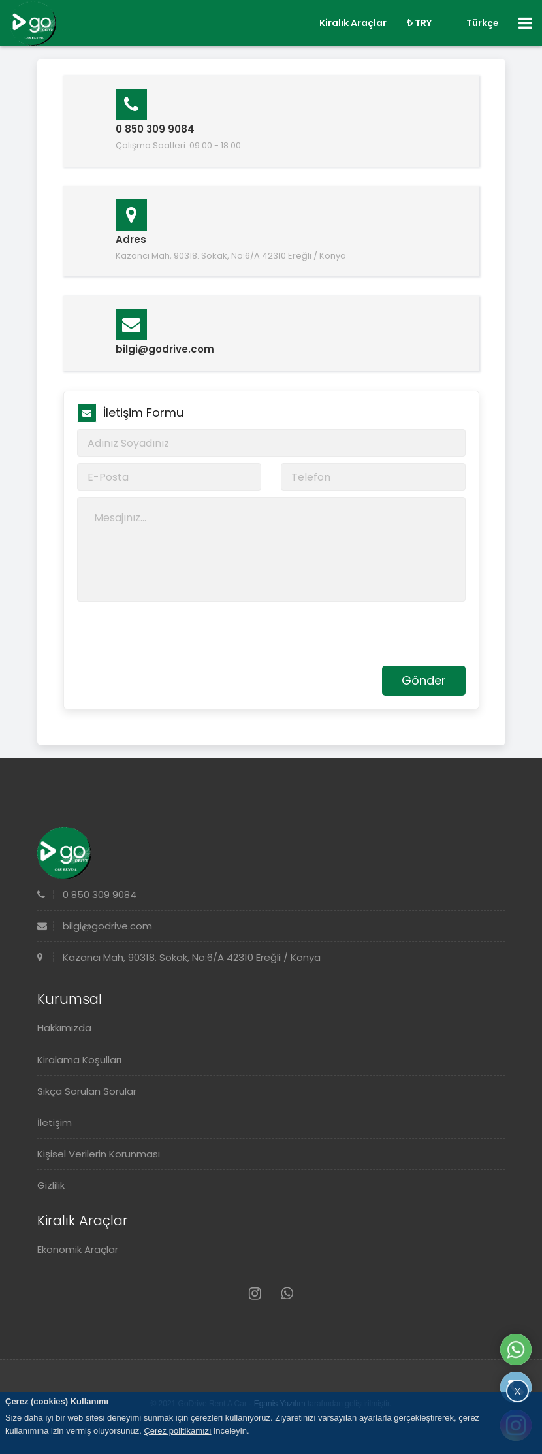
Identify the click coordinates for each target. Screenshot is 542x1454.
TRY (419, 22)
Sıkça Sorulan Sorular (86, 1091)
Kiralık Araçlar (353, 22)
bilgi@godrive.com (94, 926)
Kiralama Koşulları (79, 1060)
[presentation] (176, 633)
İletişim (54, 1122)
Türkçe (475, 22)
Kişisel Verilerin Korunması (98, 1154)
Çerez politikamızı (177, 1431)
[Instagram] (255, 1293)
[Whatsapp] (287, 1293)
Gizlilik (51, 1185)
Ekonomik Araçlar (77, 1249)
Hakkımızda (64, 1028)
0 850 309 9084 (86, 894)
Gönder (424, 680)
